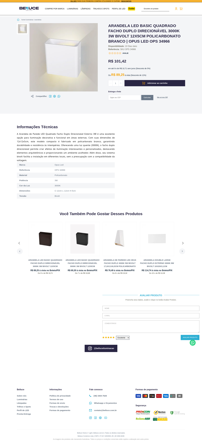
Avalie (126, 53)
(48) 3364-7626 (98, 396)
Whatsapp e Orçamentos (103, 403)
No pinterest (54, 96)
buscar (167, 8)
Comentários (150, 326)
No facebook (50, 96)
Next (182, 251)
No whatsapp (59, 96)
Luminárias (72, 9)
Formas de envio (57, 403)
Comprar (154, 83)
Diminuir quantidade (110, 83)
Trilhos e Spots (101, 9)
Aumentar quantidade (121, 83)
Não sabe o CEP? (162, 98)
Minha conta (176, 8)
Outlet (131, 9)
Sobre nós (21, 396)
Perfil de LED (118, 9)
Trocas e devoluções (59, 407)
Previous (20, 251)
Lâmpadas (85, 9)
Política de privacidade (60, 396)
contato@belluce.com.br (103, 410)
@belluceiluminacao (101, 348)
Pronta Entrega (24, 414)
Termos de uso (56, 399)
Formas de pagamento (59, 410)
